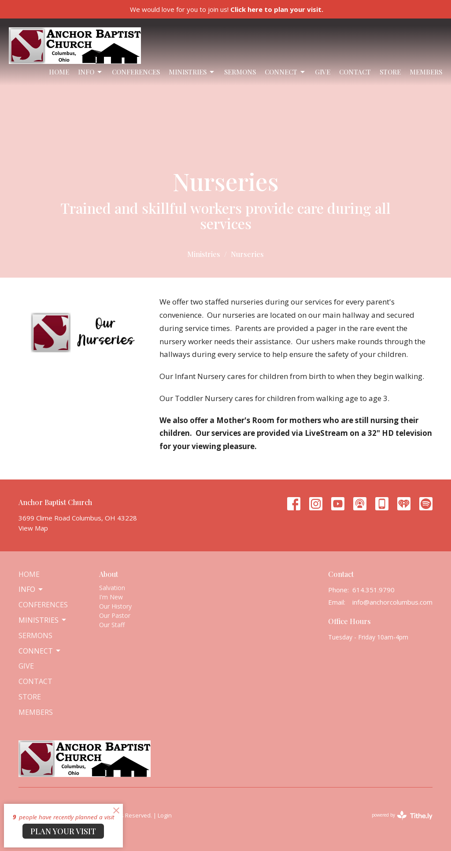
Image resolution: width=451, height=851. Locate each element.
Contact (355, 71)
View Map (33, 528)
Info (90, 72)
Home (59, 71)
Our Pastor (114, 615)
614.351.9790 (373, 589)
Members (426, 71)
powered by (402, 815)
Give (322, 71)
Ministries (192, 72)
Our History (115, 606)
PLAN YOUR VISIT (63, 831)
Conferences (136, 71)
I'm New (111, 597)
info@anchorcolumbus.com (392, 602)
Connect (285, 72)
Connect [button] (40, 651)
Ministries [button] (42, 620)
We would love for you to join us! (226, 9)
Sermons (240, 71)
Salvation (112, 587)
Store (390, 71)
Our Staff (112, 625)
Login (165, 815)
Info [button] (31, 589)
